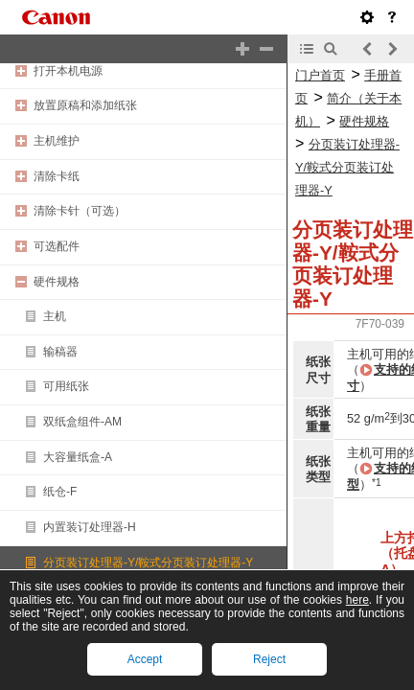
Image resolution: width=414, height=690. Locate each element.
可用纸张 (66, 386)
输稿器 (60, 351)
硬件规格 (57, 281)
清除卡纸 (57, 176)
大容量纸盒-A (77, 457)
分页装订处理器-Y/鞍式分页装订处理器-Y (148, 562)
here (357, 600)
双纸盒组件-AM (82, 421)
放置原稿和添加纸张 (85, 105)
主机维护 (57, 141)
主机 (54, 316)
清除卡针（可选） (80, 211)
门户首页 (320, 75)
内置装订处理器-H (89, 527)
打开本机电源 (68, 71)
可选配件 (57, 246)
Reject (269, 659)
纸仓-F (60, 491)
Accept (145, 659)
